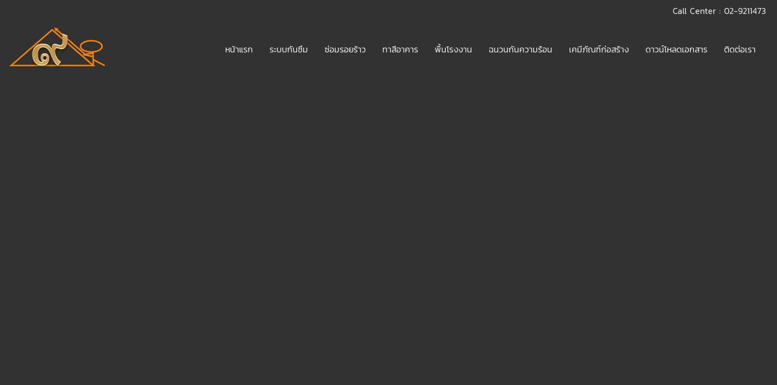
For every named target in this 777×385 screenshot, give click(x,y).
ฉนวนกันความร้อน (520, 49)
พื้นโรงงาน (453, 49)
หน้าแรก (239, 49)
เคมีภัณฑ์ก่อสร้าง (599, 49)
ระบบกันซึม (289, 49)
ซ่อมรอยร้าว (345, 49)
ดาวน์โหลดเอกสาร (676, 49)
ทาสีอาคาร (400, 49)
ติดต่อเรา (740, 49)
